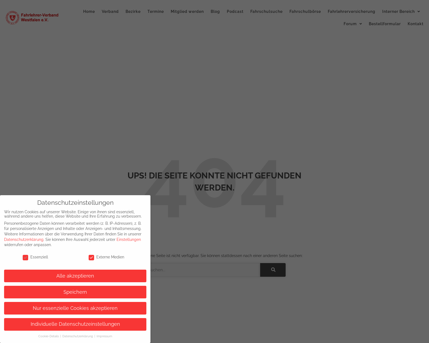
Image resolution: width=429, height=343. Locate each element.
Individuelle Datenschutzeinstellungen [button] (71, 324)
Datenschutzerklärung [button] (74, 336)
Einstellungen (125, 239)
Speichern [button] (71, 292)
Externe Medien (103, 257)
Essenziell (31, 257)
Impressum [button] (101, 336)
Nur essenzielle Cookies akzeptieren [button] (71, 308)
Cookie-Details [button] (45, 336)
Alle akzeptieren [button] (72, 276)
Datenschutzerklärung (20, 239)
